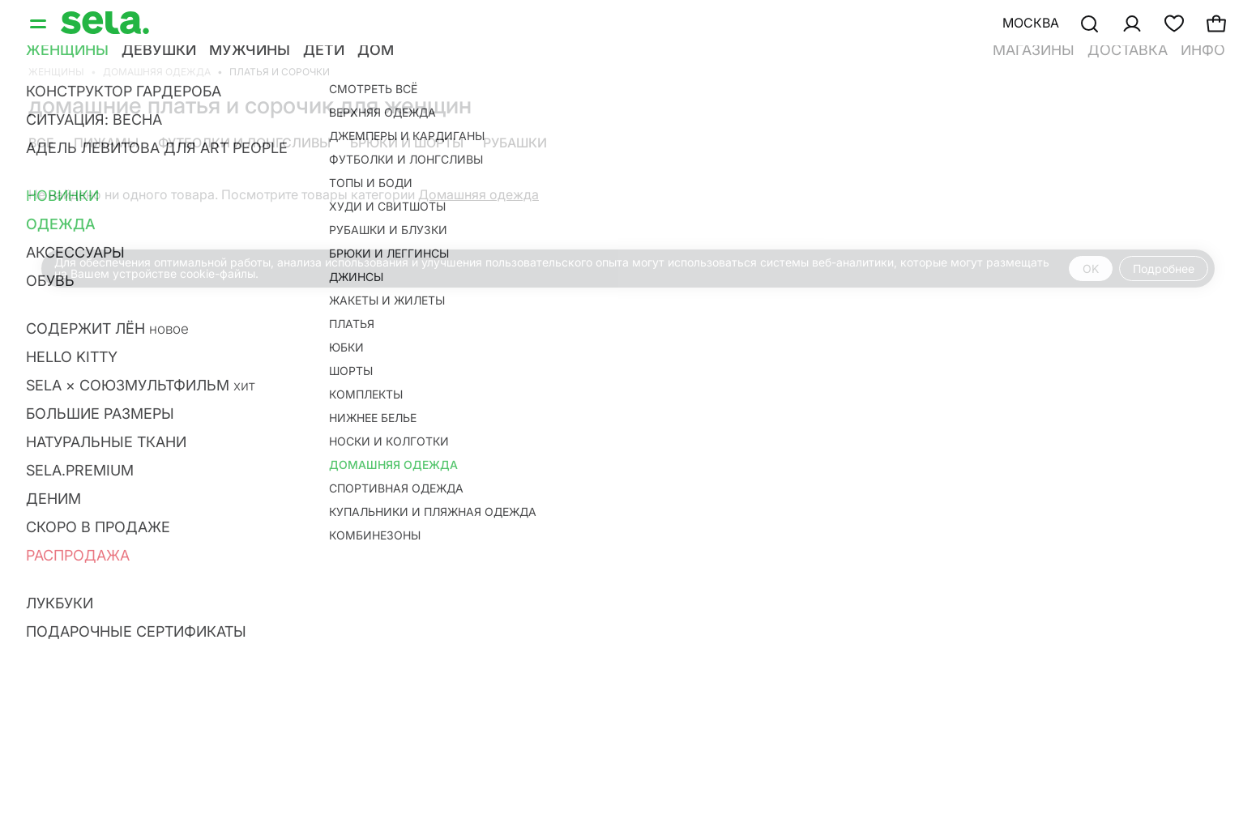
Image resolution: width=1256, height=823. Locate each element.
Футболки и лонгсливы (244, 142)
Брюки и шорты (407, 142)
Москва (1030, 23)
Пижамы (106, 142)
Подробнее (1163, 268)
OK (1091, 268)
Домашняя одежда (157, 72)
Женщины (56, 72)
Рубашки (515, 142)
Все (41, 142)
